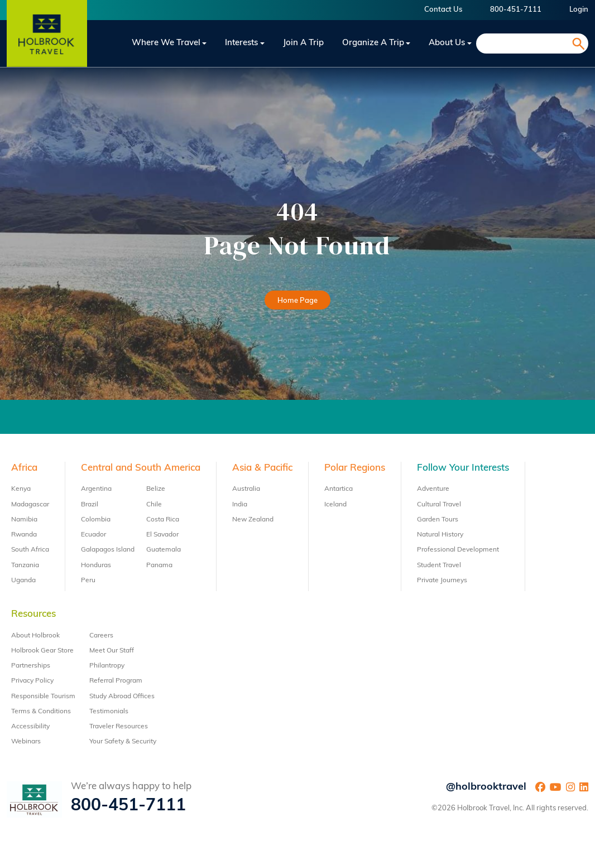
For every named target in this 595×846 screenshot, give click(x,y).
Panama (159, 565)
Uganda (23, 580)
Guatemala (163, 550)
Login (578, 9)
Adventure (433, 489)
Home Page (297, 300)
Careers (101, 635)
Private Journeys (442, 580)
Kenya (21, 489)
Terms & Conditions (41, 711)
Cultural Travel (439, 504)
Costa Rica (162, 519)
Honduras (96, 565)
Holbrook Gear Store (42, 650)
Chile (154, 504)
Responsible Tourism (43, 696)
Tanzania (25, 565)
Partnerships (30, 666)
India (239, 504)
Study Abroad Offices (122, 696)
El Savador (162, 534)
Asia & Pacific (262, 468)
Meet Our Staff (111, 650)
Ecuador (93, 534)
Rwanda (24, 534)
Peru (88, 580)
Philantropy (106, 666)
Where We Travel (166, 43)
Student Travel (439, 565)
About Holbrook (35, 635)
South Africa (30, 550)
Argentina (96, 489)
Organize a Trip (373, 43)
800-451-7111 (515, 9)
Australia (246, 489)
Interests (241, 43)
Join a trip (303, 43)
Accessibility (30, 726)
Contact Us (443, 9)
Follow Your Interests (463, 468)
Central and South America (140, 468)
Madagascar (30, 504)
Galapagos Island (108, 550)
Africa (24, 468)
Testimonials (108, 711)
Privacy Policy (32, 681)
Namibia (24, 519)
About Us (447, 43)
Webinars (26, 741)
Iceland (335, 504)
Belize (155, 489)
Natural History (440, 534)
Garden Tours (437, 519)
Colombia (96, 519)
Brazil (89, 504)
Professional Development (458, 550)
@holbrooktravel (486, 787)
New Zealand (252, 519)
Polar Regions (354, 468)
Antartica (338, 489)
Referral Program (115, 681)
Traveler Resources (118, 726)
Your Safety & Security (122, 741)
